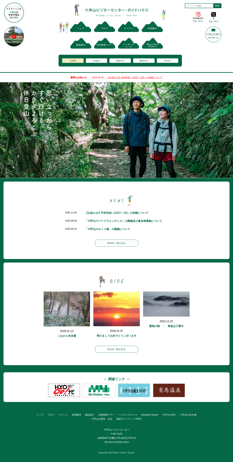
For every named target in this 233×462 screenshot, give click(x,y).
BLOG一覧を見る (116, 349)
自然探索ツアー (106, 414)
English (96, 61)
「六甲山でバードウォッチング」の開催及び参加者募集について (123, 221)
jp (195, 21)
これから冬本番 (67, 335)
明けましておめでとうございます (116, 335)
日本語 (73, 61)
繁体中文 (144, 61)
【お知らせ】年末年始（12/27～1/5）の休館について (135, 77)
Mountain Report (149, 414)
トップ (40, 414)
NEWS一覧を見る (116, 243)
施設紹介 (89, 414)
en (200, 21)
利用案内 (76, 414)
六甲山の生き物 (188, 414)
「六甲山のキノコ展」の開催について (107, 229)
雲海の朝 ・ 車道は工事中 (166, 326)
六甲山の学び (169, 414)
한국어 (167, 61)
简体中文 (120, 61)
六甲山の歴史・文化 (101, 419)
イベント (63, 414)
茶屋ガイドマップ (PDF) (129, 419)
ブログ (51, 414)
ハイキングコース (128, 414)
